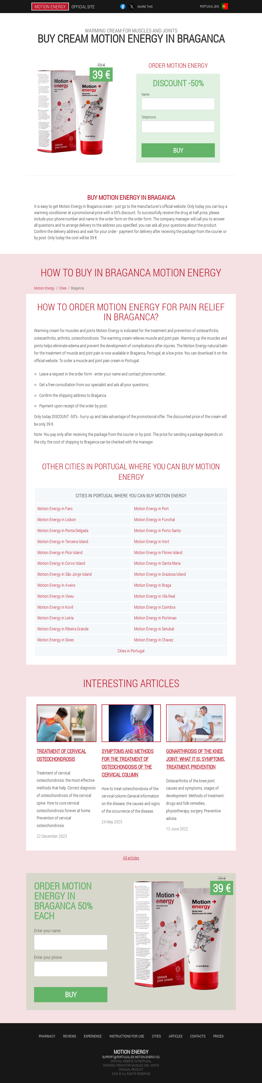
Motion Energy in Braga (152, 585)
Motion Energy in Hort (151, 541)
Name (145, 94)
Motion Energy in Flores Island (158, 552)
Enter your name (47, 930)
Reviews (69, 1036)
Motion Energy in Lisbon (56, 519)
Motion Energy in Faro (55, 508)
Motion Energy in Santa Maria (157, 563)
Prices (218, 1036)
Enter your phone (48, 957)
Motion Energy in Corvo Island (61, 563)
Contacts (197, 1036)
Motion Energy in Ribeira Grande (63, 628)
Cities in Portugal (131, 650)
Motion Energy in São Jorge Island (64, 574)
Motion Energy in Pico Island (60, 552)
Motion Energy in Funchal (154, 519)
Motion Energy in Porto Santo (157, 530)
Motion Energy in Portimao (155, 617)
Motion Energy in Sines (55, 639)
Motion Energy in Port (151, 508)
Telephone (148, 117)
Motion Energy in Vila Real (154, 596)
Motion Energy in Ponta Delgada (62, 530)
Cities (156, 1036)
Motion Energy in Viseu (55, 596)
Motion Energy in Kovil (55, 607)
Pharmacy (47, 1036)
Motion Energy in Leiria (55, 617)
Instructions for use (127, 1036)
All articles (131, 857)
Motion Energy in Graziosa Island (160, 574)
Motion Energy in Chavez (153, 639)
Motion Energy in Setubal (154, 628)
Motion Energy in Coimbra (154, 607)
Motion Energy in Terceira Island (62, 541)
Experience (93, 1036)
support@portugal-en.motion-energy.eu (131, 1057)
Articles (175, 1036)
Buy (178, 150)
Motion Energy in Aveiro (56, 585)
